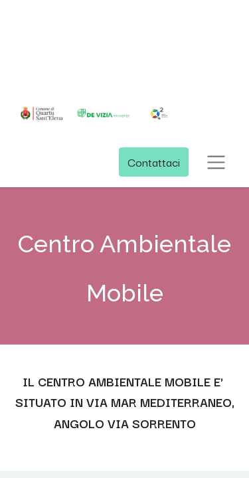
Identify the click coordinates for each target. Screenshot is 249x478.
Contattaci (153, 162)
